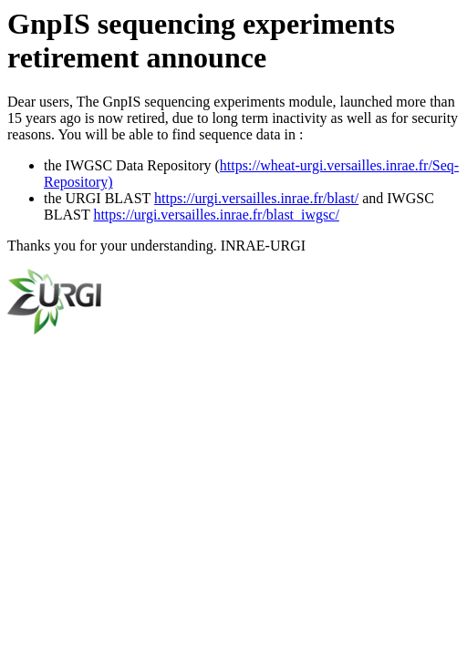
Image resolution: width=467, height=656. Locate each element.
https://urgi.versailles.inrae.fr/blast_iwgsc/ (215, 214)
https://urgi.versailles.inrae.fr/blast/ (256, 198)
